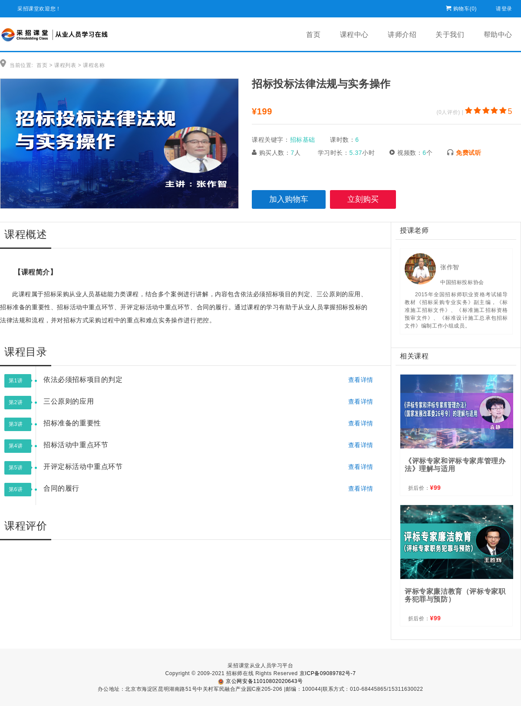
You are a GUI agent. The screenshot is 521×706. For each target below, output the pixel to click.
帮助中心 (498, 34)
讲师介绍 (402, 34)
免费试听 (468, 152)
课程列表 (65, 65)
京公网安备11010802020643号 (260, 681)
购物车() (465, 7)
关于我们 (449, 34)
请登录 (504, 7)
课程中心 (354, 34)
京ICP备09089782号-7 (328, 673)
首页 (313, 34)
